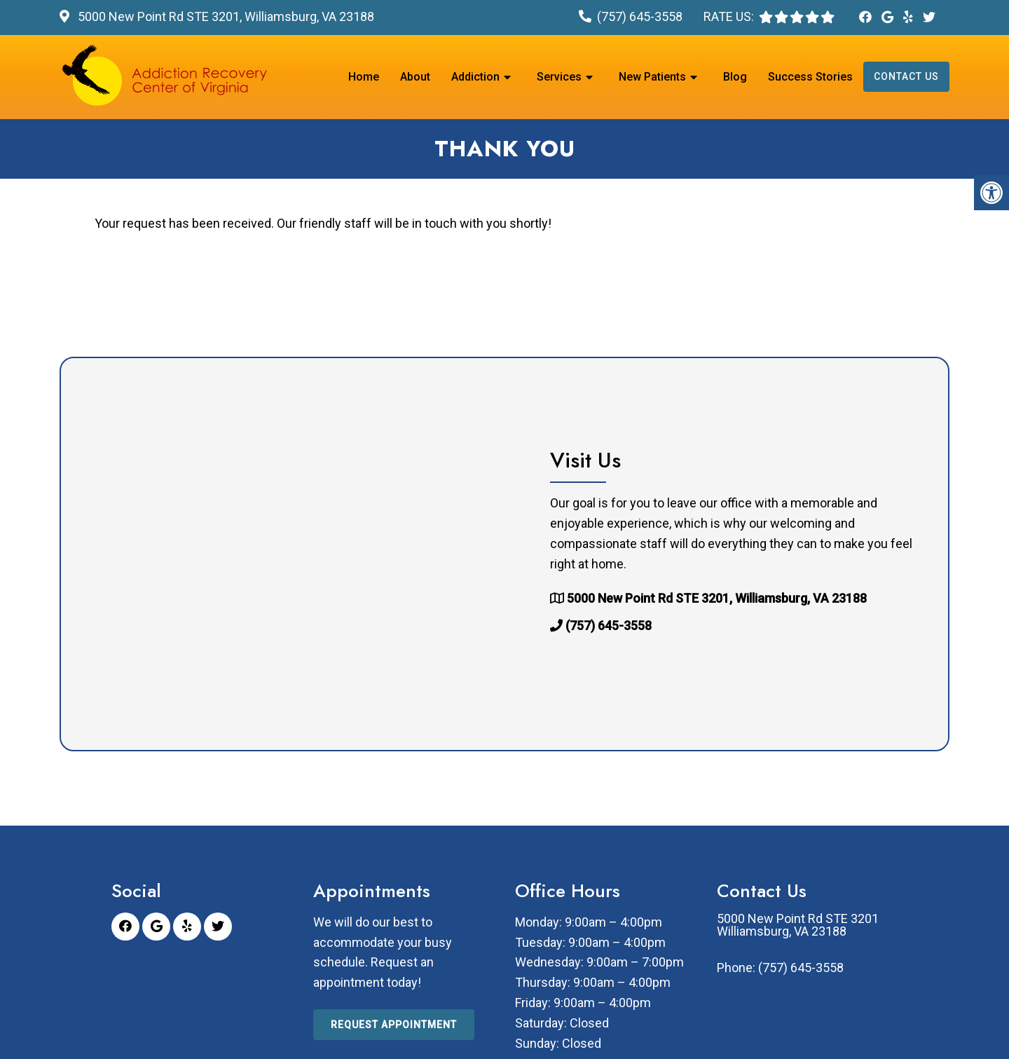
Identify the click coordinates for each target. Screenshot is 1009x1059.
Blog (735, 76)
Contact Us (906, 76)
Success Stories (810, 76)
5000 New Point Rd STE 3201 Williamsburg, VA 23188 (798, 925)
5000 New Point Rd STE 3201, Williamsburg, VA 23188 (224, 16)
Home (363, 76)
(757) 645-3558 (639, 16)
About (415, 76)
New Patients (652, 76)
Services (559, 76)
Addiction (475, 76)
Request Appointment (394, 1024)
